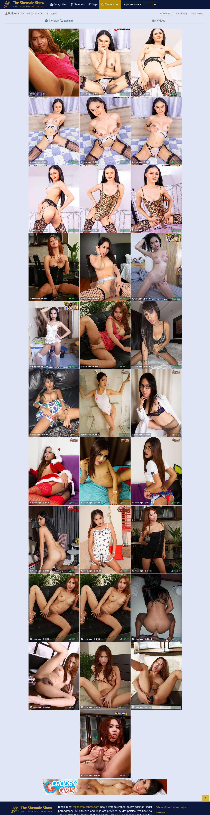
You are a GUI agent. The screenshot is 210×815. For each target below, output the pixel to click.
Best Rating (181, 13)
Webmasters (161, 812)
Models (107, 4)
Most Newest (166, 13)
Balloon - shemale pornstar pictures (172, 807)
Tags (93, 4)
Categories (58, 4)
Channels (78, 4)
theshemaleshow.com (86, 807)
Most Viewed (197, 13)
